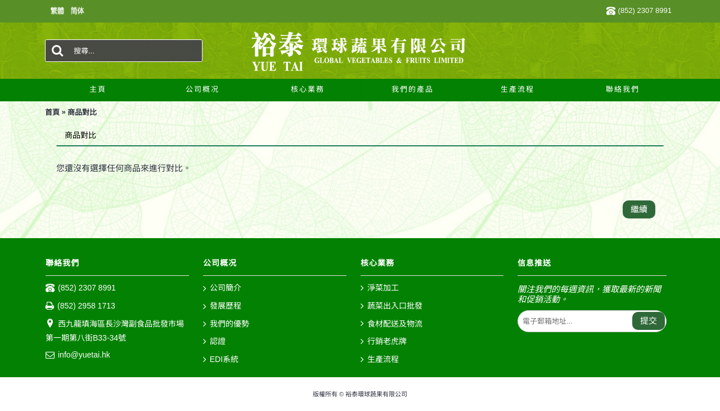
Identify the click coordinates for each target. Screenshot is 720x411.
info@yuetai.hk (78, 355)
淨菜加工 (380, 288)
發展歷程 (222, 306)
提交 (648, 320)
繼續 (639, 209)
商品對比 (82, 112)
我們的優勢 (226, 324)
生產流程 (380, 360)
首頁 (52, 112)
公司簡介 (222, 288)
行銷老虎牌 (384, 342)
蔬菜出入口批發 (391, 306)
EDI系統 (220, 360)
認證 (214, 342)
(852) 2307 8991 (81, 288)
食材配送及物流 (391, 324)
